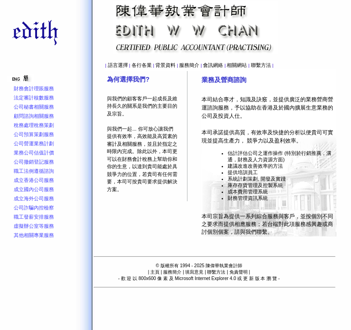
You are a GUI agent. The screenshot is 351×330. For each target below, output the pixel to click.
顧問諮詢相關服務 (34, 116)
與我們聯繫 (253, 232)
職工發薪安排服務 (34, 217)
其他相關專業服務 (34, 235)
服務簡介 (189, 65)
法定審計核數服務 (34, 97)
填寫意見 (194, 272)
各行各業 (142, 65)
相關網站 (237, 65)
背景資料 (165, 65)
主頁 (155, 272)
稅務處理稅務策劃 (34, 125)
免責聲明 (238, 272)
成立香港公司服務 (34, 180)
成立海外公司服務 (34, 198)
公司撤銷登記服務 (34, 162)
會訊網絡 (213, 65)
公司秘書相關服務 (34, 107)
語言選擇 (118, 65)
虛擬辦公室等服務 (34, 226)
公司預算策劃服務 (34, 134)
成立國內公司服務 (34, 189)
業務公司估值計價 (34, 152)
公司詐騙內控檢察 (34, 207)
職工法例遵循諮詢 (34, 171)
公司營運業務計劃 (34, 143)
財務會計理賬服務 (34, 88)
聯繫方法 (261, 65)
